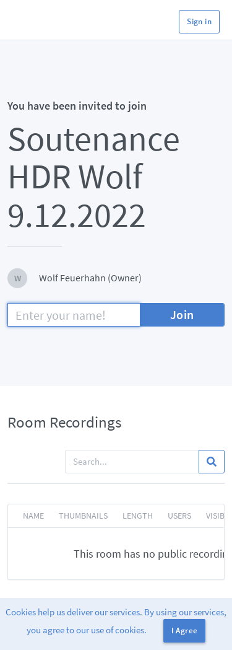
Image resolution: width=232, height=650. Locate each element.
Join (182, 314)
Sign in (199, 21)
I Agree (184, 630)
